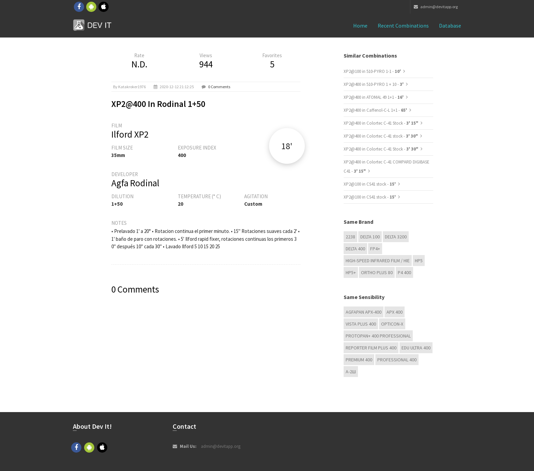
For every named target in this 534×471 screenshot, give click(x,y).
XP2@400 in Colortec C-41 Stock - (381, 123)
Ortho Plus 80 (377, 272)
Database (450, 25)
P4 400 (404, 272)
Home (360, 25)
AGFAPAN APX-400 (363, 312)
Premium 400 (359, 360)
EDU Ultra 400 (416, 348)
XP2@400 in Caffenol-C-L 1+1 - (376, 110)
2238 (350, 237)
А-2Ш (351, 371)
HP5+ (351, 272)
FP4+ (375, 249)
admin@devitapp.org (436, 6)
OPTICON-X (392, 324)
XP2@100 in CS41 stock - (370, 184)
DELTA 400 (355, 249)
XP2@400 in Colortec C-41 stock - (381, 136)
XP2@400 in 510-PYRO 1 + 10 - (374, 84)
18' (286, 146)
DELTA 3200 (396, 237)
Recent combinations (403, 25)
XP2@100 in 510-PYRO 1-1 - (373, 71)
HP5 (419, 260)
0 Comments (219, 86)
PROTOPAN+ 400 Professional (378, 336)
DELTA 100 (370, 237)
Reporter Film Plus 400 (371, 348)
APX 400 (395, 312)
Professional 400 (397, 360)
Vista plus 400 (361, 324)
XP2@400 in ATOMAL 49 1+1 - (374, 97)
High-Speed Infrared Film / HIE (378, 260)
